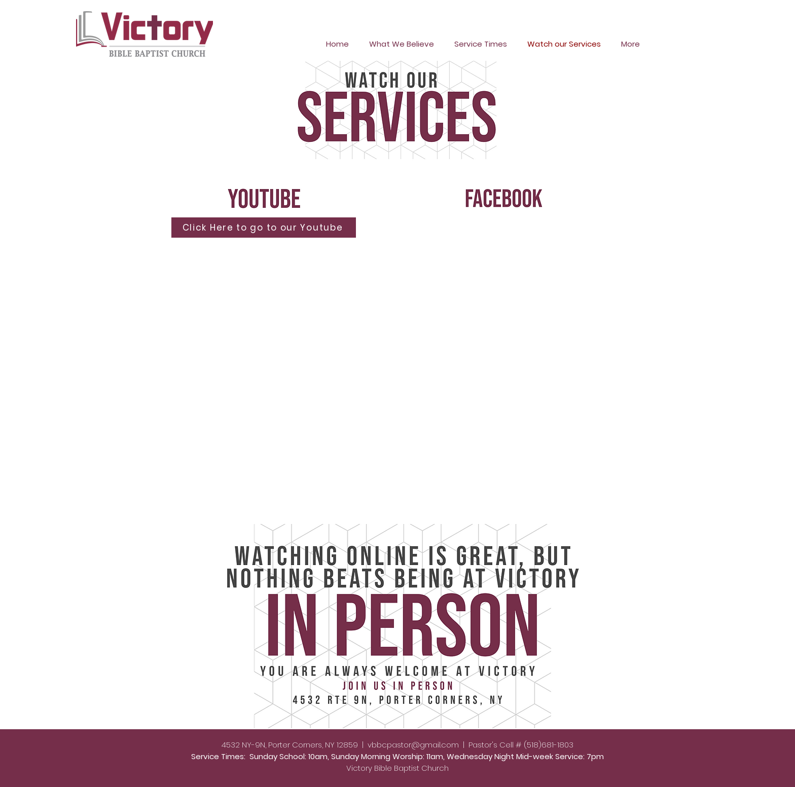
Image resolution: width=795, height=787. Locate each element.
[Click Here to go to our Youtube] (263, 227)
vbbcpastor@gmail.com (413, 744)
